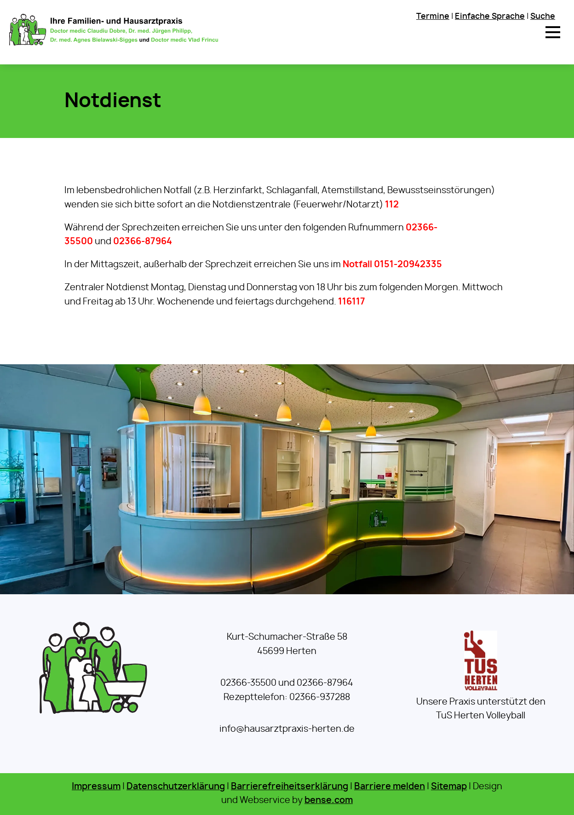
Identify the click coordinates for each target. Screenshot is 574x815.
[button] (552, 32)
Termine (432, 16)
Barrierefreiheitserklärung (289, 786)
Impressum (96, 786)
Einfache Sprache (490, 16)
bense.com (328, 800)
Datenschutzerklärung (175, 786)
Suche (542, 16)
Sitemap (449, 786)
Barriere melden (389, 786)
